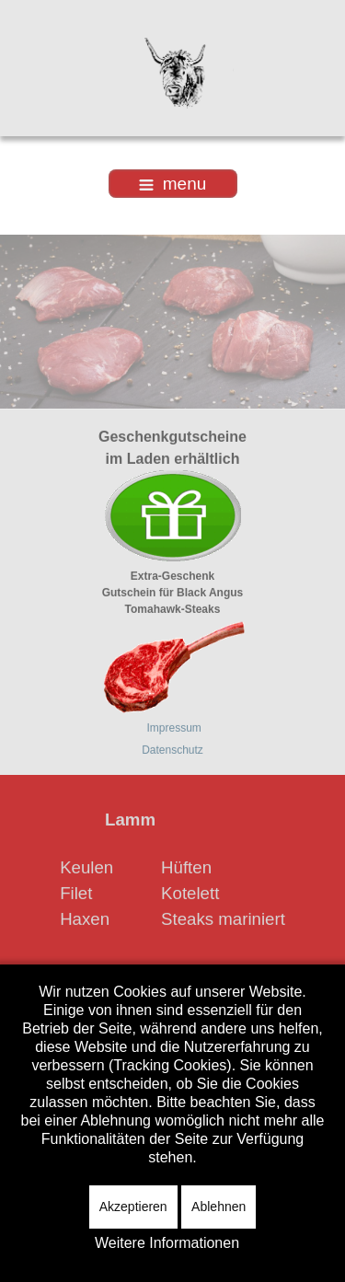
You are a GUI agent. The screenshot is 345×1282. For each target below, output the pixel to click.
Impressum (174, 727)
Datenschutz (172, 749)
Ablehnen (218, 1206)
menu (173, 183)
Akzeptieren (133, 1206)
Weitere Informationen (167, 1243)
